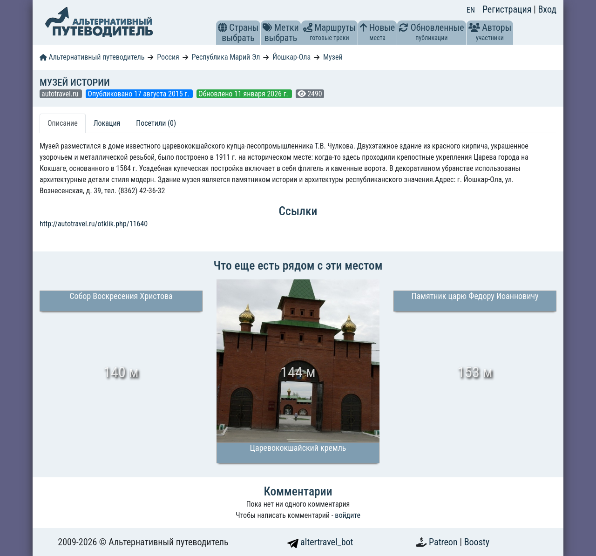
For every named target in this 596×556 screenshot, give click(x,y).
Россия (168, 57)
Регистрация (508, 9)
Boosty (476, 542)
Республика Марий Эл (226, 57)
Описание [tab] (62, 123)
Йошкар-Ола (291, 57)
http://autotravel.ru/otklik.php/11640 (94, 223)
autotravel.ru (60, 93)
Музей (333, 57)
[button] (222, 27)
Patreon (444, 542)
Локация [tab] (107, 123)
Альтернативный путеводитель (92, 57)
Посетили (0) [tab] (156, 123)
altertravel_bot (320, 542)
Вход (547, 9)
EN (471, 10)
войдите (347, 515)
